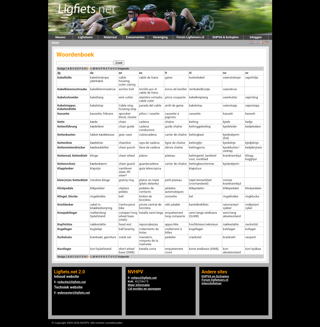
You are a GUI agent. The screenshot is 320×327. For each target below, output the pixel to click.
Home (55, 42)
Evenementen (135, 37)
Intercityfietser (212, 283)
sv (246, 73)
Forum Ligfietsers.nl (190, 37)
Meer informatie (139, 285)
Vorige (61, 68)
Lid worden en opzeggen (144, 288)
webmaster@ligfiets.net (73, 292)
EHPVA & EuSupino (226, 37)
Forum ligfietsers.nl (215, 280)
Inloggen (256, 37)
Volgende (123, 68)
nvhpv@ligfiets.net (144, 277)
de (59, 73)
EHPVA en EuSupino (215, 276)
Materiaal (110, 37)
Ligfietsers (85, 37)
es (140, 73)
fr (166, 73)
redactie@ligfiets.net (71, 282)
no (224, 73)
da (91, 73)
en (120, 73)
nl (190, 73)
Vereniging (160, 37)
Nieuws (60, 37)
